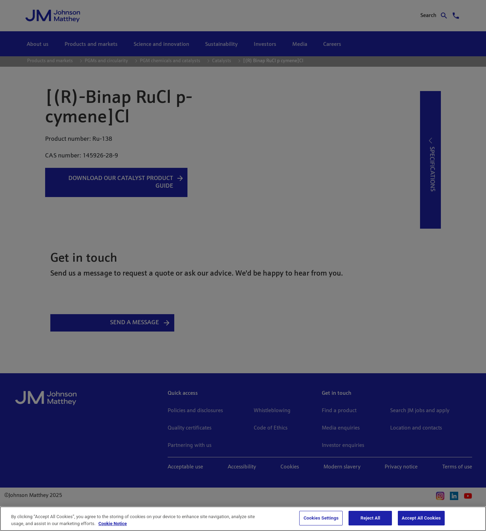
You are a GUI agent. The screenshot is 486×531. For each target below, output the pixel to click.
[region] (243, 518)
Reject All (370, 518)
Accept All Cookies (421, 518)
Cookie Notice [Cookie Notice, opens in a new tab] (112, 523)
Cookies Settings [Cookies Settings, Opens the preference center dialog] (320, 518)
